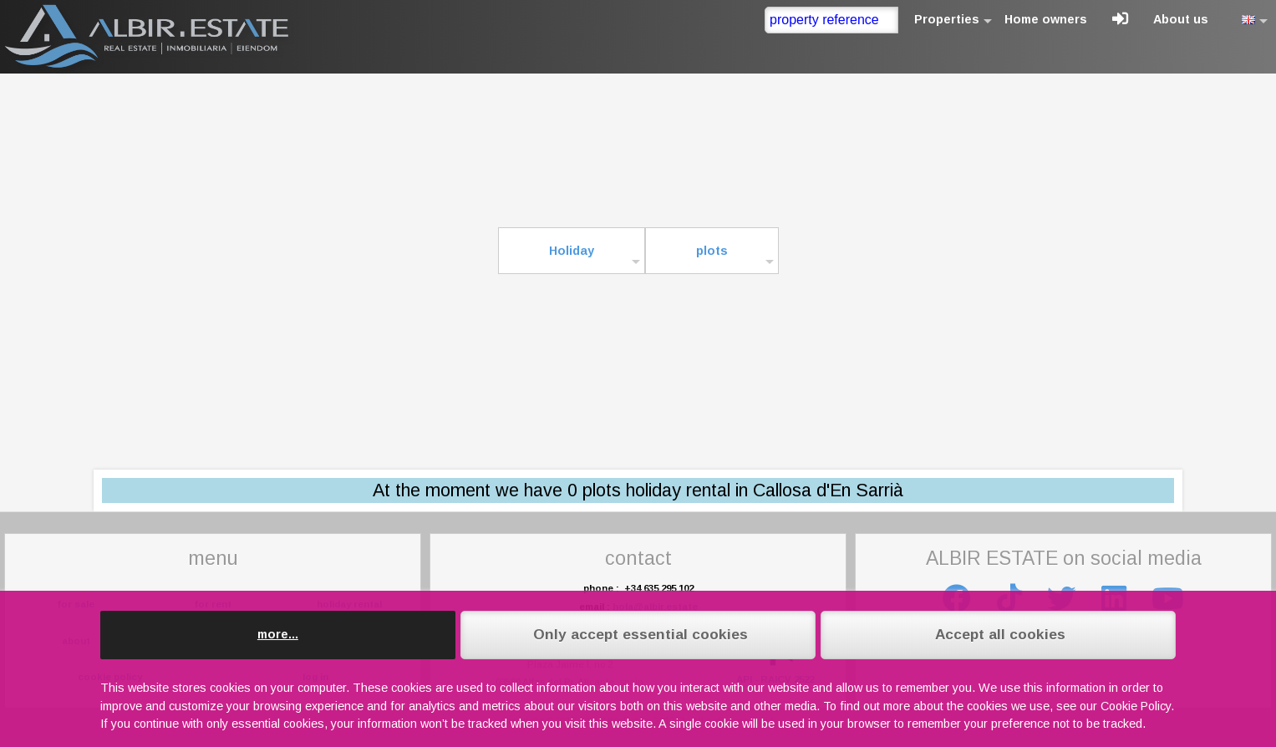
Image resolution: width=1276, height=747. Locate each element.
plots (712, 250)
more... (277, 634)
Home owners (1045, 19)
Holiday (571, 250)
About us (1180, 19)
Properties (946, 19)
